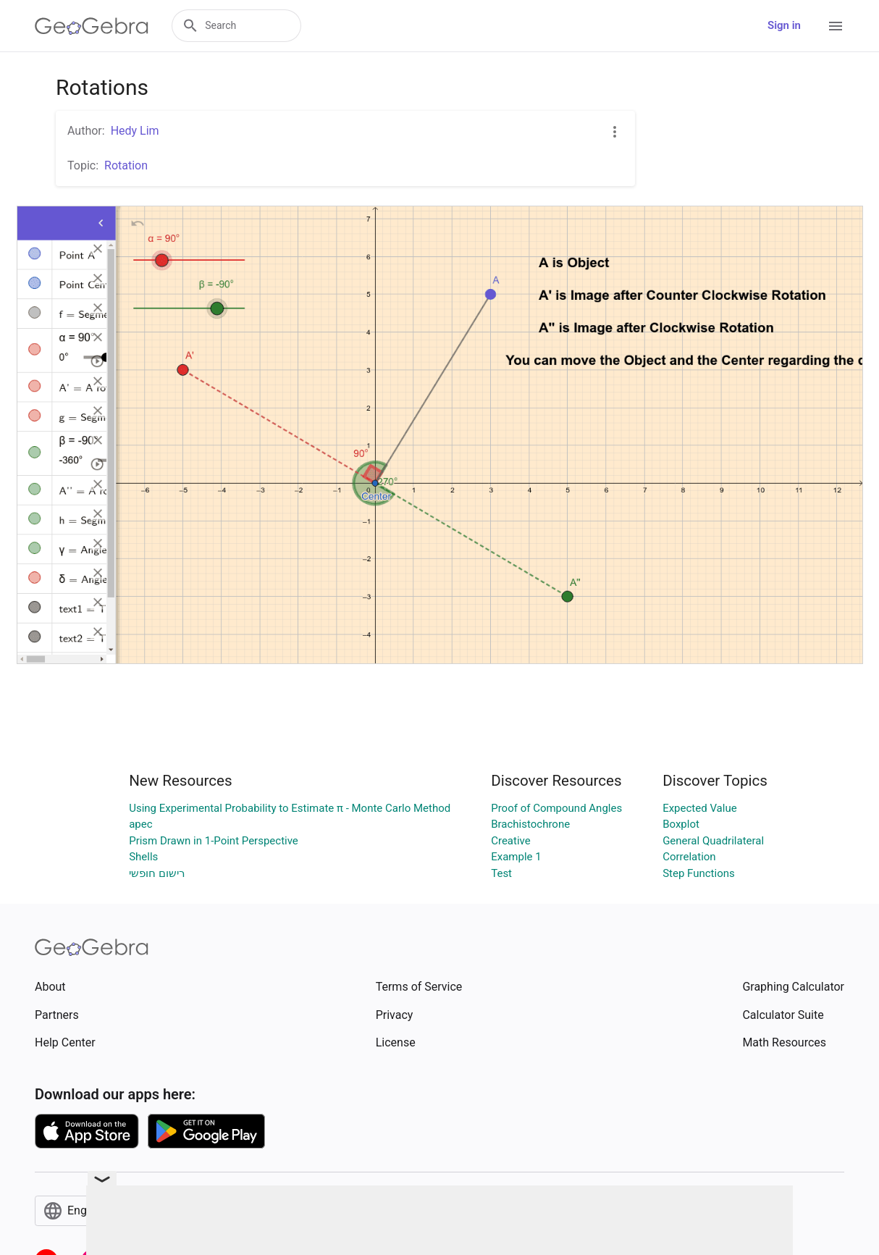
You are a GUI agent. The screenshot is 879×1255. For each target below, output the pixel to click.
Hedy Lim (135, 131)
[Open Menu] (835, 26)
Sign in (784, 25)
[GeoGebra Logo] (91, 26)
